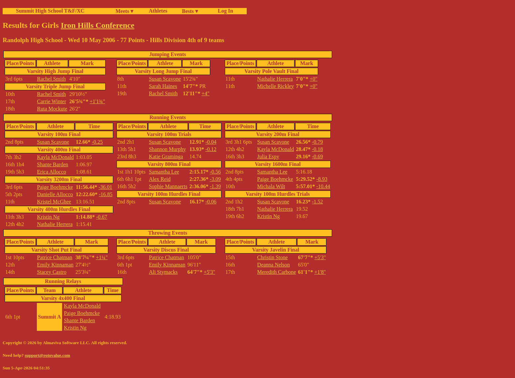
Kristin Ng (48, 217)
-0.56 (215, 172)
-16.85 (106, 194)
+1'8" (320, 272)
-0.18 (317, 149)
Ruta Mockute (52, 109)
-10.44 (323, 186)
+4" (206, 93)
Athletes (158, 11)
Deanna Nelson (273, 264)
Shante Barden (52, 164)
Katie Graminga (166, 156)
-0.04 (210, 142)
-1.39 (215, 186)
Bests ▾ (190, 11)
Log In (224, 11)
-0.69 (317, 156)
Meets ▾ (124, 11)
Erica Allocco (51, 172)
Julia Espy (268, 156)
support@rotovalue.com (47, 355)
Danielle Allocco (55, 194)
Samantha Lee (164, 172)
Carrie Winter (51, 101)
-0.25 (97, 142)
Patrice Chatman (54, 257)
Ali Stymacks (163, 272)
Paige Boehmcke (55, 187)
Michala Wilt (271, 186)
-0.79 (317, 142)
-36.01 (105, 187)
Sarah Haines (163, 86)
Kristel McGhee (54, 201)
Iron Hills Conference (97, 25)
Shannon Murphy (167, 149)
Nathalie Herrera (275, 79)
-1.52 (317, 201)
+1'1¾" (97, 101)
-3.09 (215, 179)
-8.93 (321, 179)
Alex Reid (159, 179)
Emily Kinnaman (55, 264)
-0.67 (101, 217)
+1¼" (102, 257)
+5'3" (209, 272)
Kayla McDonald (55, 157)
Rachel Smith (51, 79)
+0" (314, 79)
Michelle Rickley (275, 86)
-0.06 (210, 201)
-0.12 (210, 149)
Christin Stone (272, 257)
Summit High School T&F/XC (50, 11)
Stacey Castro (51, 272)
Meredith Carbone (276, 272)
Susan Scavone (165, 79)
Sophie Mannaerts (168, 186)
